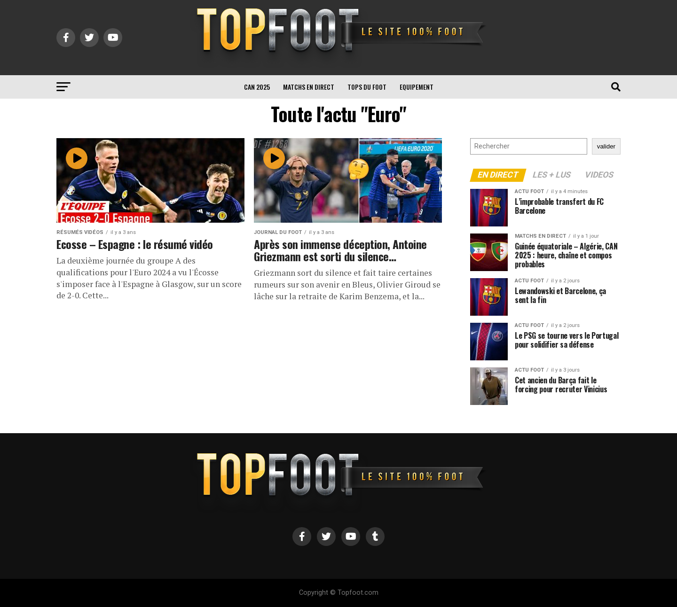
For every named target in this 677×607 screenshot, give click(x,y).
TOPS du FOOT (366, 87)
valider (606, 146)
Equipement (416, 87)
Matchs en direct (308, 87)
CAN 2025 (257, 87)
